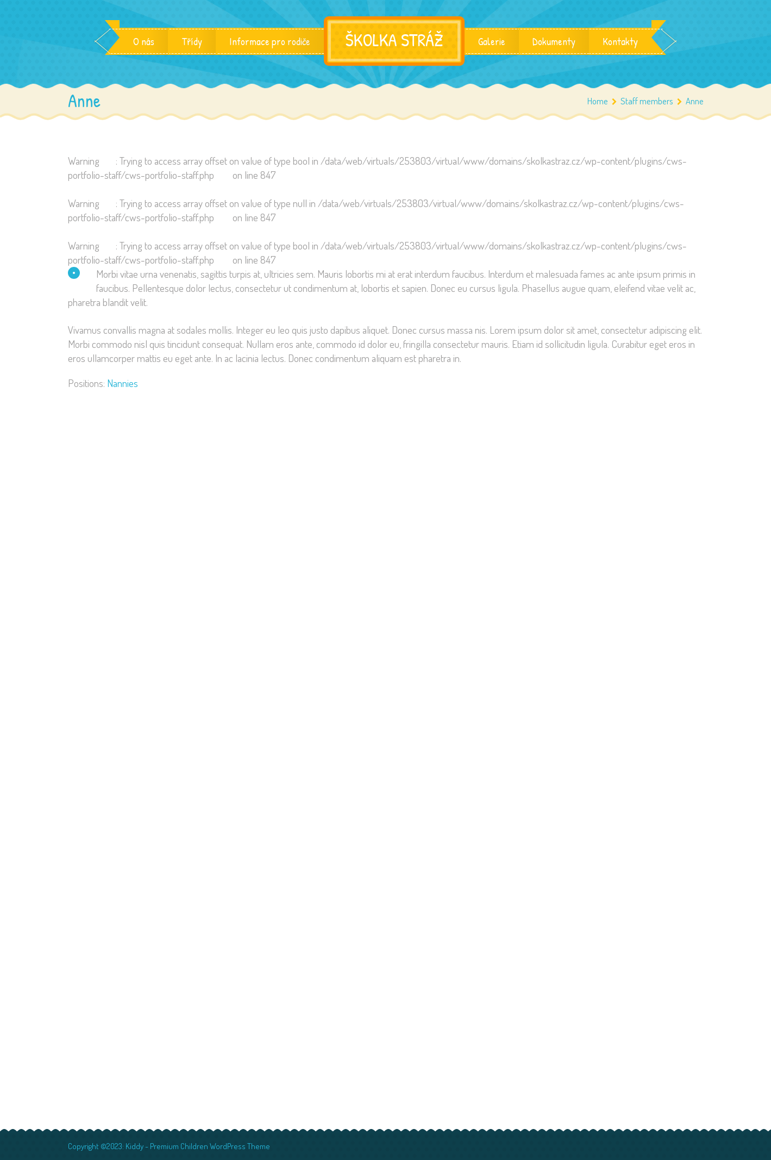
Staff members (651, 101)
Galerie (492, 41)
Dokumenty (554, 41)
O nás (144, 41)
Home (597, 101)
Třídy (192, 41)
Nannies (122, 383)
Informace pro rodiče (270, 41)
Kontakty (620, 41)
